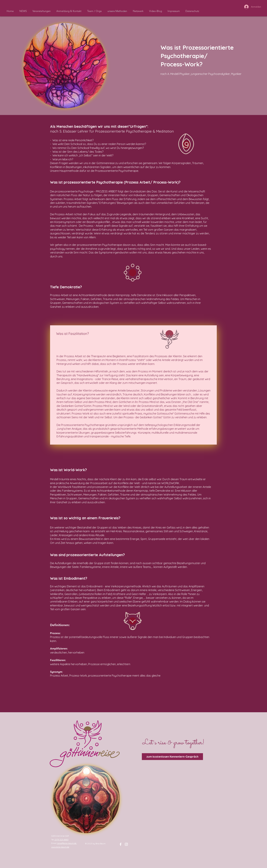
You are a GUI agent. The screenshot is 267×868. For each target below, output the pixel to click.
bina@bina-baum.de (67, 843)
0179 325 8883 (61, 839)
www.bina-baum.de (60, 847)
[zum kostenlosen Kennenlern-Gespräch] (172, 756)
